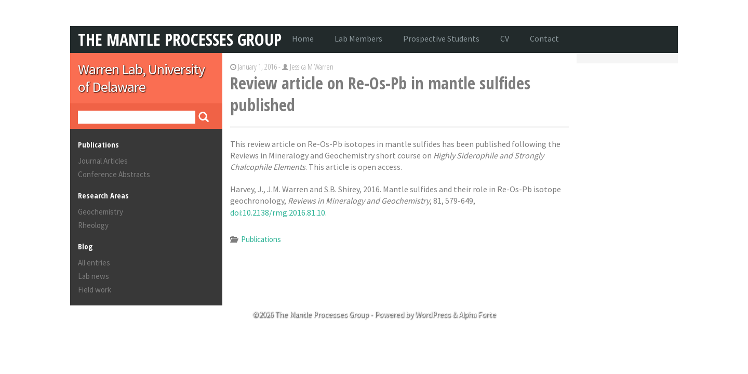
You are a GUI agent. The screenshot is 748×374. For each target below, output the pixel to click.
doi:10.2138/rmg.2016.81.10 (277, 212)
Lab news (93, 276)
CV (504, 38)
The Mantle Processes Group (180, 39)
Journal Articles (103, 161)
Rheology (93, 225)
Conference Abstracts (114, 174)
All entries (94, 263)
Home (303, 38)
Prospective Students (441, 38)
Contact (544, 38)
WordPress (433, 314)
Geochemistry (100, 212)
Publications (261, 239)
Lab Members (358, 38)
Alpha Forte (477, 314)
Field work (94, 290)
